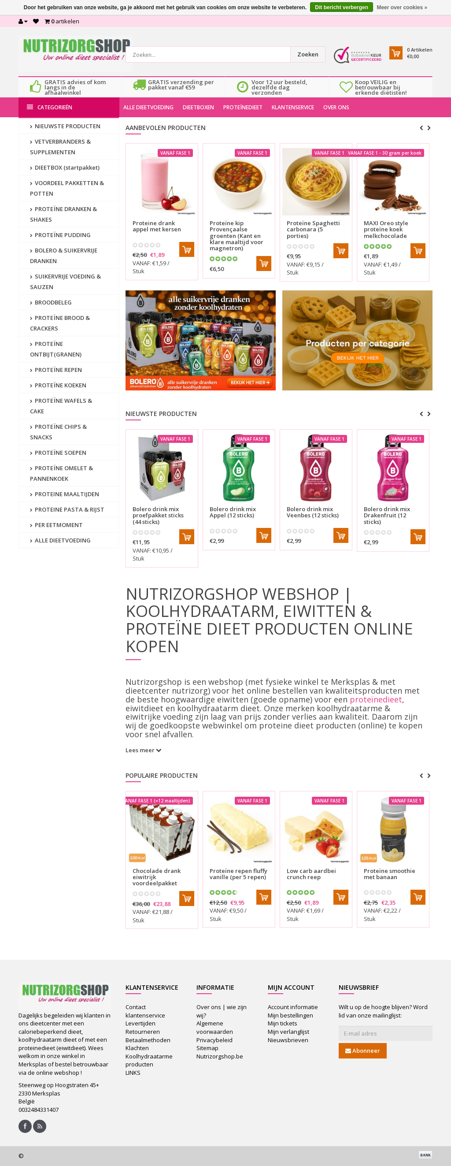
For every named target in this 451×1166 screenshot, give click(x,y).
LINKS (133, 1073)
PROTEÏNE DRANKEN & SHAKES (63, 214)
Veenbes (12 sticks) (313, 512)
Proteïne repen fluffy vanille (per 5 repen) (238, 874)
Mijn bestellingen (290, 1015)
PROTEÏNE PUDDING (60, 235)
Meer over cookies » (402, 7)
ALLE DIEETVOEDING (148, 107)
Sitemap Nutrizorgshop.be (219, 1052)
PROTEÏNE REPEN (56, 370)
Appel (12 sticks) (233, 512)
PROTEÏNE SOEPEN (58, 453)
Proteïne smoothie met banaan (389, 874)
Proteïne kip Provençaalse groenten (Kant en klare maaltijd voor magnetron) (236, 235)
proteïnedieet (376, 699)
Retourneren (143, 1032)
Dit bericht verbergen (341, 7)
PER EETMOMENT (56, 525)
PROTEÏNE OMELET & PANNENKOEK (61, 473)
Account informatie (293, 1007)
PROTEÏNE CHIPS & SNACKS (58, 432)
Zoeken (307, 54)
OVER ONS (336, 107)
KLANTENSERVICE (293, 107)
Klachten (137, 1048)
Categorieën (49, 107)
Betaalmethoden (148, 1040)
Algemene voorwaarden (214, 1027)
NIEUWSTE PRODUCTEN (65, 126)
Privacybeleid (214, 1040)
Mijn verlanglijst (288, 1032)
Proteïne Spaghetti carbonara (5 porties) (313, 229)
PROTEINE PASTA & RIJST (67, 509)
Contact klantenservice (145, 1011)
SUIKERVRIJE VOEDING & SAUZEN (65, 281)
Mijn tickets (282, 1023)
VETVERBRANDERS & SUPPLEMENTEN (60, 146)
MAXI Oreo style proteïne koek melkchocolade (386, 229)
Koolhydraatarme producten (149, 1060)
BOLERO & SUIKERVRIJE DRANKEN (63, 255)
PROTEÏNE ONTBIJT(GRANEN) (55, 349)
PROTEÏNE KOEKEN (58, 385)
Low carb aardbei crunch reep (311, 874)
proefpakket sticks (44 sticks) (158, 515)
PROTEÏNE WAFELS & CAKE (61, 406)
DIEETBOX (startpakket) (65, 167)
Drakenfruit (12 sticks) (387, 515)
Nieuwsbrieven (288, 1040)
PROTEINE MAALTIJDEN (64, 494)
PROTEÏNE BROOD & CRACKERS (60, 323)
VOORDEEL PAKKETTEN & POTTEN (67, 188)
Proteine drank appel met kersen (157, 226)
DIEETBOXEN (198, 107)
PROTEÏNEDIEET (242, 107)
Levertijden (140, 1023)
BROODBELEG (51, 302)
